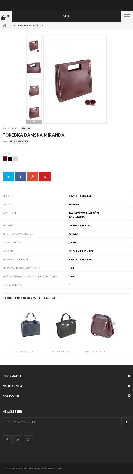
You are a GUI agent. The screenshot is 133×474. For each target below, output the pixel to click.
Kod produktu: (11, 128)
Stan (5, 141)
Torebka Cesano (95, 352)
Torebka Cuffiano (61, 352)
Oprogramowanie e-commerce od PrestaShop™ (37, 468)
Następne (34, 122)
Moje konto (12, 385)
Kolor (6, 153)
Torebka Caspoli (24, 352)
